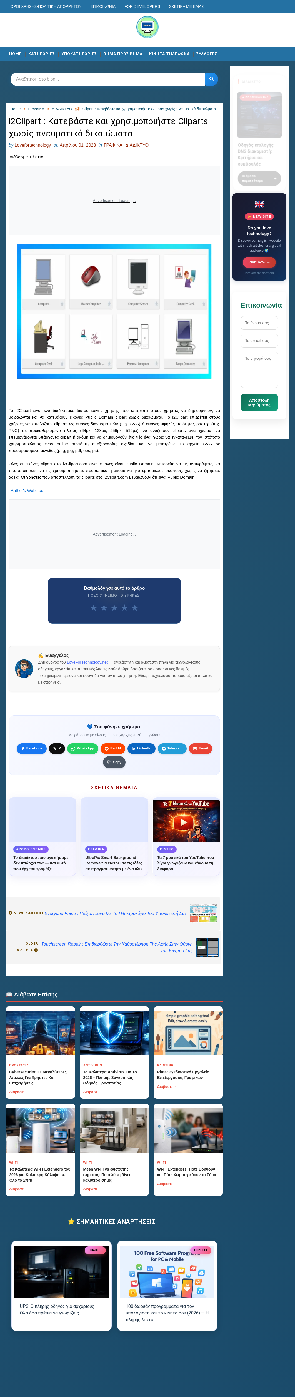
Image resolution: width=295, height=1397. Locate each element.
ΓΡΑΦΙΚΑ (113, 145)
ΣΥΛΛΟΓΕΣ (206, 54)
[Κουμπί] (211, 79)
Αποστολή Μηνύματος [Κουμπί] (259, 402)
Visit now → (259, 262)
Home (15, 54)
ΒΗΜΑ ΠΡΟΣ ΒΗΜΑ (123, 54)
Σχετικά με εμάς (186, 6)
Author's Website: (27, 490)
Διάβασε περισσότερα (259, 175)
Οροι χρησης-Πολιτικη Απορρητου (45, 6)
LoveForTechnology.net (87, 662)
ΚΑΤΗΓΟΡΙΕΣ (41, 54)
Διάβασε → (18, 1092)
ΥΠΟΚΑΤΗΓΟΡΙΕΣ (79, 54)
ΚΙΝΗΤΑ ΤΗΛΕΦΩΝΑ (169, 54)
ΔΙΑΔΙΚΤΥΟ (137, 145)
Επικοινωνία (103, 6)
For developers (142, 6)
